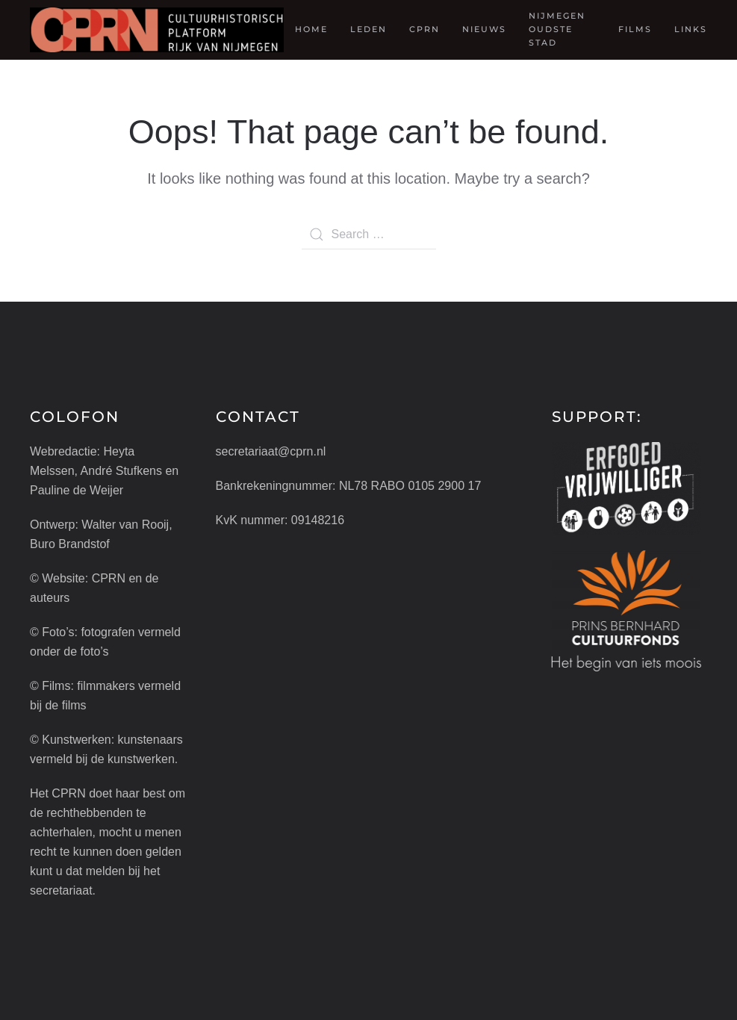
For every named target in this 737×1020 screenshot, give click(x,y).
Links (690, 29)
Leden (368, 29)
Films (635, 29)
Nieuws (484, 29)
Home (311, 29)
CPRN (424, 29)
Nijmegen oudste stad (557, 29)
